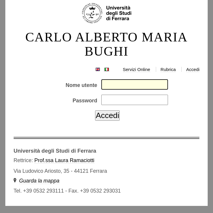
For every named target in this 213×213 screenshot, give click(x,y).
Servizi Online (136, 69)
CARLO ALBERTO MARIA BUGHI (106, 44)
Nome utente (81, 85)
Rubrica (168, 69)
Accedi (192, 69)
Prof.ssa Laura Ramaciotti (64, 160)
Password (85, 101)
